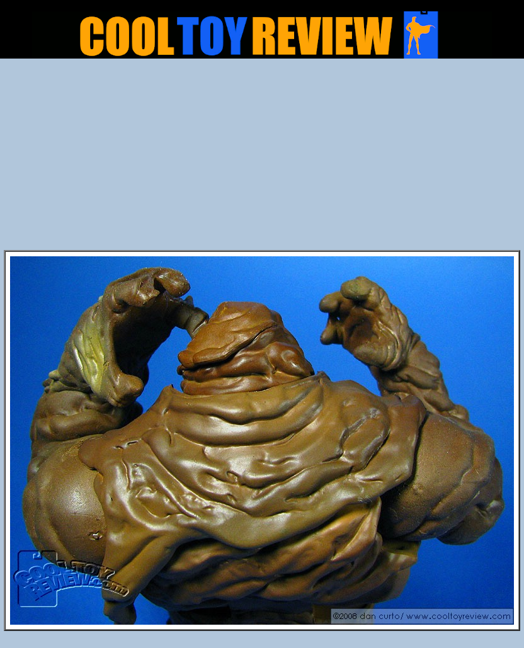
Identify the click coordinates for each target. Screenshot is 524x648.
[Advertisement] (262, 158)
